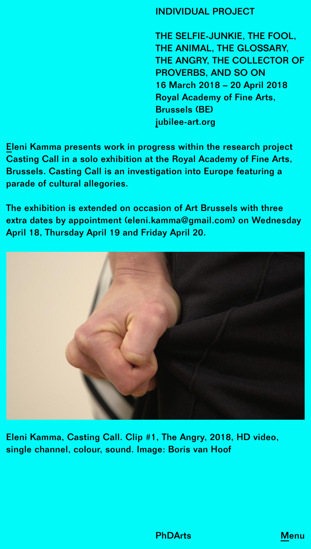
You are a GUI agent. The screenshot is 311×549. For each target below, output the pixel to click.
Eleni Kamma (34, 147)
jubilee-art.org (186, 122)
